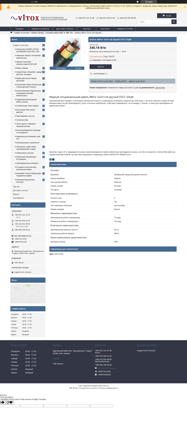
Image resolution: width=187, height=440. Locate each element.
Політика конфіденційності (108, 388)
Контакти (105, 29)
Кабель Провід (37, 33)
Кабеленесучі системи (25, 153)
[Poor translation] (9, 402)
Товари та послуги (40, 29)
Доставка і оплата (64, 29)
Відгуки (16, 194)
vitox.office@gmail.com (23, 236)
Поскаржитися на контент (88, 388)
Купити (101, 67)
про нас (87, 29)
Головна (20, 29)
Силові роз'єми (22, 120)
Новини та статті (125, 29)
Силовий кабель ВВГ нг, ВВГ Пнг (59, 33)
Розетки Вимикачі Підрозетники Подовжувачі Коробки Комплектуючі (28, 93)
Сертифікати (18, 198)
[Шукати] (174, 21)
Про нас (16, 187)
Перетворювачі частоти (25, 116)
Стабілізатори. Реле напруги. (27, 106)
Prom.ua (106, 386)
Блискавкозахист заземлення (27, 143)
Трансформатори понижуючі (27, 163)
